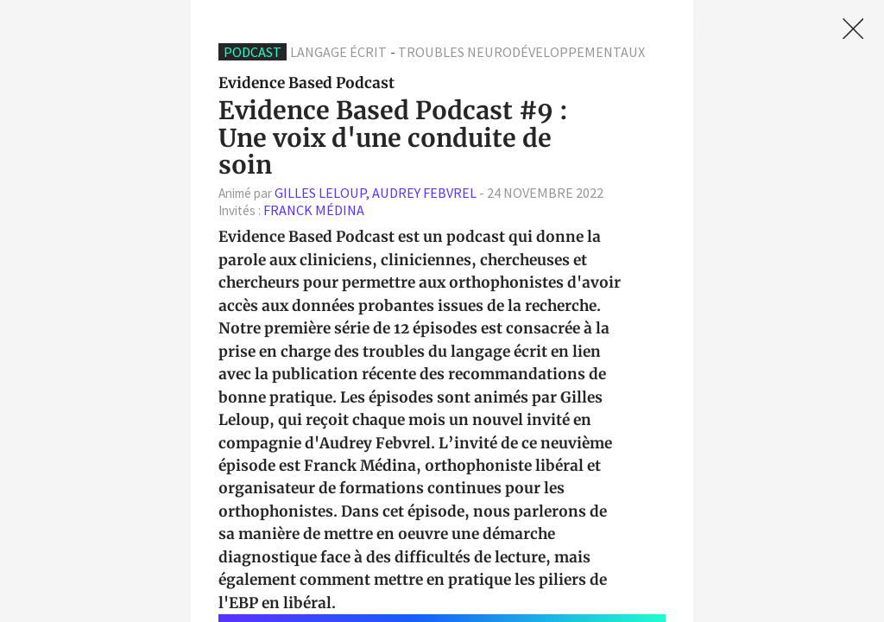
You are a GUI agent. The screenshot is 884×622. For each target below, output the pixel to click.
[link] (853, 29)
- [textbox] (410, 193)
